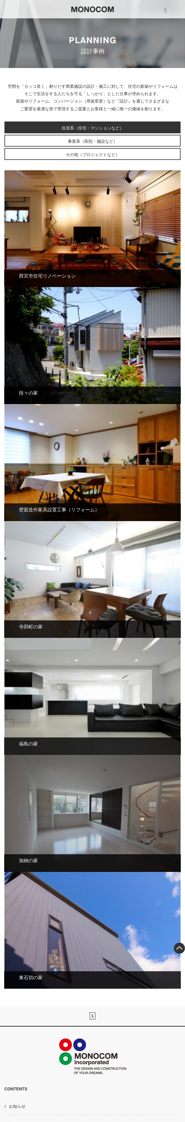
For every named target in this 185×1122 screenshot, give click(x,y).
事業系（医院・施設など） (93, 141)
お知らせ (17, 1106)
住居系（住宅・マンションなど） (93, 128)
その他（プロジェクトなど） (93, 154)
